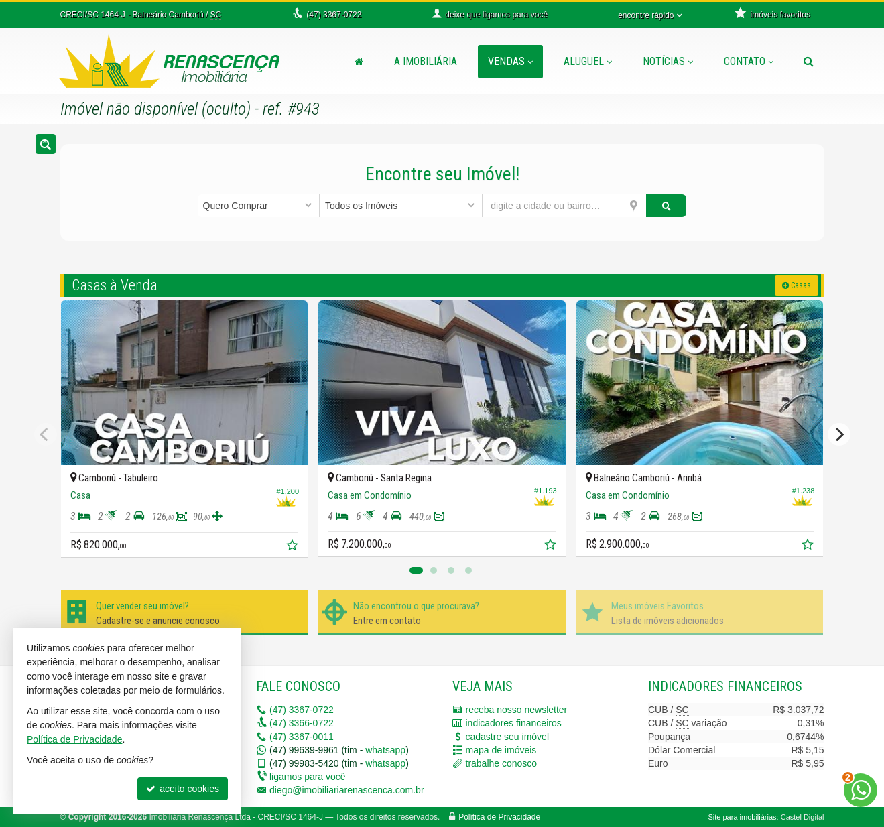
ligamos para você (307, 776)
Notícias (668, 61)
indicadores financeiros (514, 723)
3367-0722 (301, 709)
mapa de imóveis (501, 750)
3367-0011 (301, 736)
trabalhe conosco (502, 763)
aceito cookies (182, 788)
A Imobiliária (425, 61)
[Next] (839, 434)
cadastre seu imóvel (508, 736)
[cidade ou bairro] (564, 205)
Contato (748, 61)
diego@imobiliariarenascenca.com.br (346, 790)
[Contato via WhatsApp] (860, 790)
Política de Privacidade (499, 817)
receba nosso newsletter (517, 709)
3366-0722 (301, 723)
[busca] (809, 61)
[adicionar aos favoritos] (293, 547)
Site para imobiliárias (742, 817)
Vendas (510, 61)
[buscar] (666, 205)
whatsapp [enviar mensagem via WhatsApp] (385, 750)
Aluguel (588, 61)
